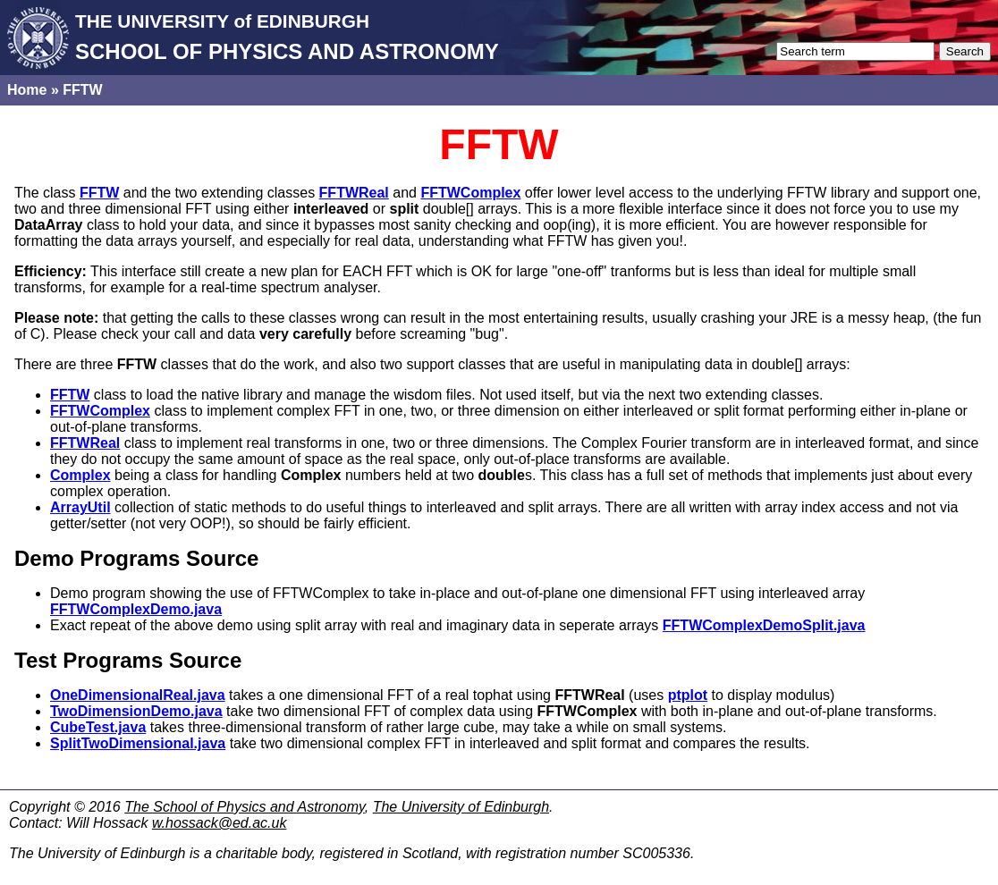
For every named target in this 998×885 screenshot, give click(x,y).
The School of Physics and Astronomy (244, 806)
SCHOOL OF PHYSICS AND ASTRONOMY (287, 51)
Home (27, 89)
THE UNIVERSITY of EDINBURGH (222, 21)
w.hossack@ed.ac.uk (219, 822)
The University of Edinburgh (461, 806)
